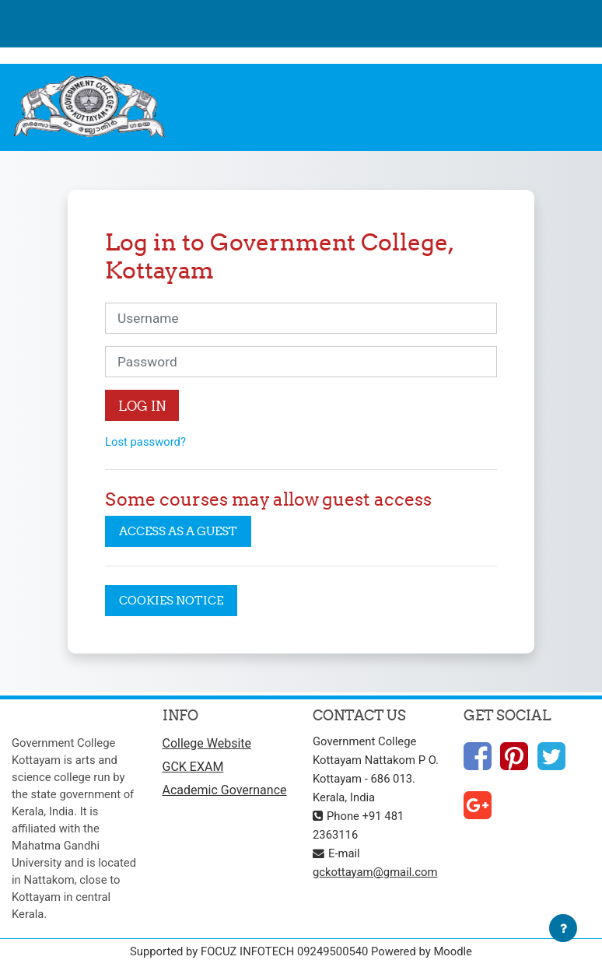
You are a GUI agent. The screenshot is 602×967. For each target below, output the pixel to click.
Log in (142, 406)
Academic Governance (225, 790)
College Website (207, 743)
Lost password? (145, 442)
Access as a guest (178, 531)
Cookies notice (171, 600)
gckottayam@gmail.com (375, 872)
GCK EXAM (193, 766)
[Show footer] (563, 928)
